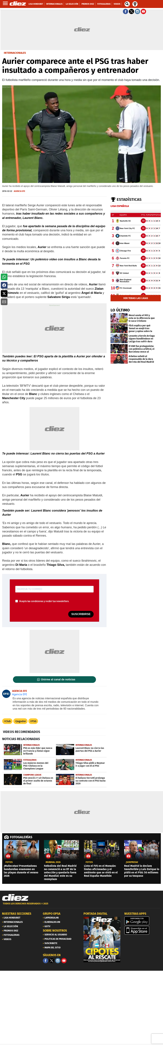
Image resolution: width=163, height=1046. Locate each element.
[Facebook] (45, 960)
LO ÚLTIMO (120, 310)
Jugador (21, 721)
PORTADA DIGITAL (95, 913)
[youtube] (64, 960)
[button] (4, 277)
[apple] (142, 930)
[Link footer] (15, 897)
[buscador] (127, 4)
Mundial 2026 (53, 862)
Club (8, 721)
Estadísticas (129, 199)
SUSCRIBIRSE (80, 614)
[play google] (142, 920)
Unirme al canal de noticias (58, 679)
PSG (34, 721)
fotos (9, 862)
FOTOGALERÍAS (21, 837)
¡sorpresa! (132, 862)
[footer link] (81, 905)
